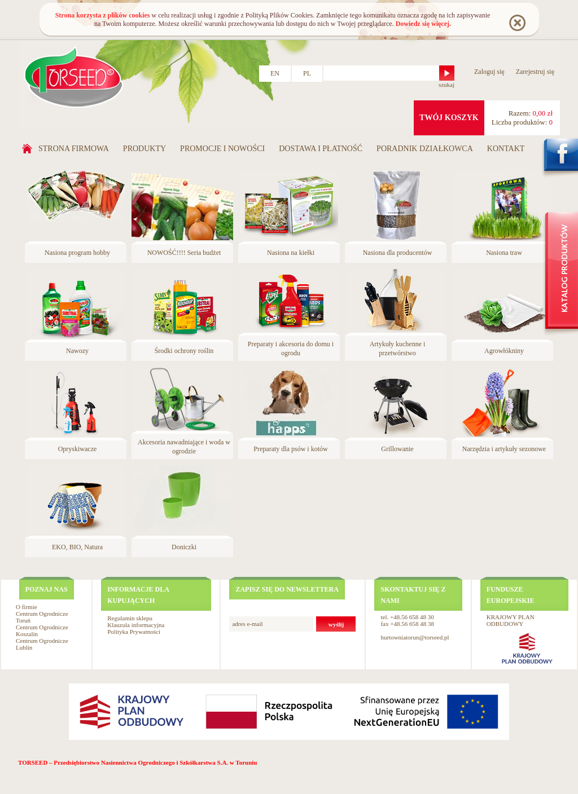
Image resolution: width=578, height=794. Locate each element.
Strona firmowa (73, 148)
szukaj (446, 84)
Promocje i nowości (222, 148)
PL (307, 73)
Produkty (144, 148)
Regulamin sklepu (129, 618)
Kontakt (506, 148)
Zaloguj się (489, 72)
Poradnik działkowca (424, 148)
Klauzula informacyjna (135, 624)
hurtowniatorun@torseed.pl (414, 637)
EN (274, 73)
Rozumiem (516, 22)
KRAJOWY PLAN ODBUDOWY (511, 620)
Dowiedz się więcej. (423, 24)
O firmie (26, 606)
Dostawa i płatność (320, 148)
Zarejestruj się (535, 72)
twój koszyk (449, 117)
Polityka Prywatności (133, 631)
